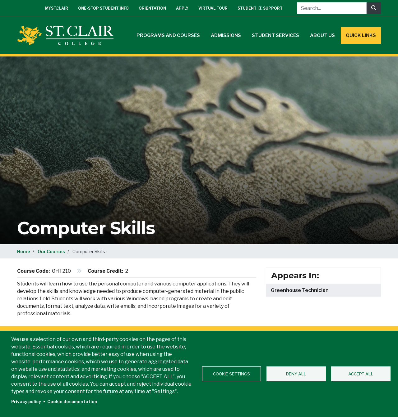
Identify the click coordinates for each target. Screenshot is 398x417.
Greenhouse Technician (300, 290)
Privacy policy (26, 401)
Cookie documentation (72, 401)
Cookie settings (231, 373)
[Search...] (332, 8)
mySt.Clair (56, 8)
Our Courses (51, 251)
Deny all (296, 373)
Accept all (360, 373)
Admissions (226, 35)
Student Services (275, 35)
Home (23, 251)
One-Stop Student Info (103, 8)
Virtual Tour (213, 8)
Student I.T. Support (260, 8)
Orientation (152, 8)
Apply (182, 8)
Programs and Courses (168, 35)
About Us (322, 35)
